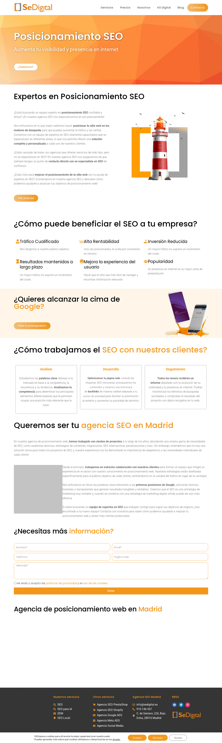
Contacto (198, 8)
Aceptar (136, 737)
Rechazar (158, 737)
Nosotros (143, 8)
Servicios (107, 8)
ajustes (115, 739)
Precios (125, 8)
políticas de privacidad (61, 583)
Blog (181, 8)
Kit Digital (164, 8)
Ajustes (178, 737)
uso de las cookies (95, 583)
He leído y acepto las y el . (62, 583)
